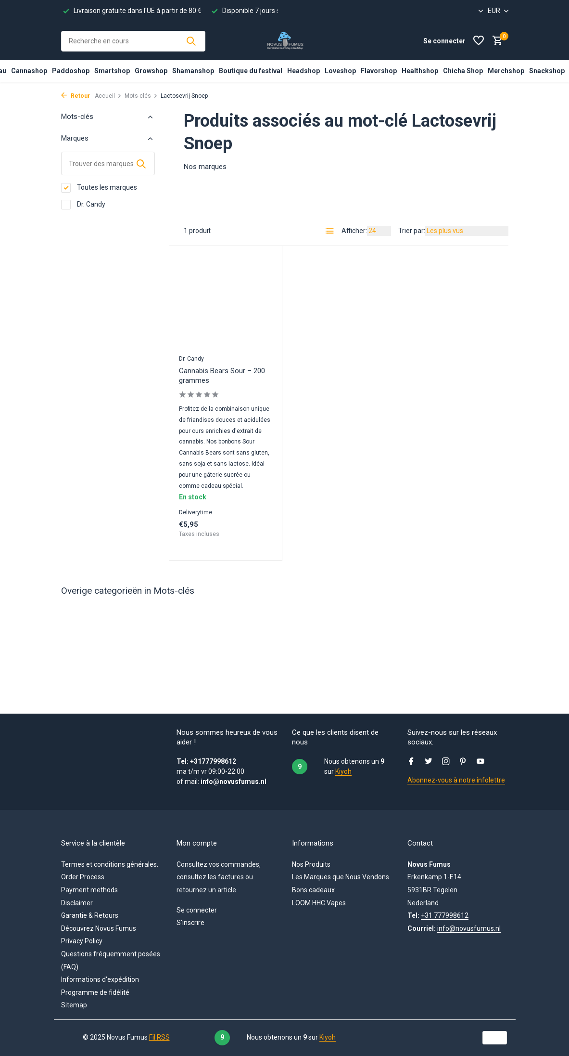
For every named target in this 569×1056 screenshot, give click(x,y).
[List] (330, 231)
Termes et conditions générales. (109, 864)
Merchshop (506, 71)
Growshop (151, 71)
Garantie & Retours (89, 915)
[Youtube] (480, 762)
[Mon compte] (444, 41)
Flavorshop (379, 71)
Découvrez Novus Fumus (98, 928)
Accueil (108, 95)
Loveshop (340, 71)
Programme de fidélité (95, 992)
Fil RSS (159, 1037)
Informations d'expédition (100, 979)
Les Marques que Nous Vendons (340, 877)
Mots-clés (141, 95)
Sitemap (74, 1005)
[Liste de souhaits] (478, 41)
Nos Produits (311, 864)
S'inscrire (190, 922)
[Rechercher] (133, 41)
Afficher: (354, 231)
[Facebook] (411, 762)
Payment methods (89, 890)
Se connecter (197, 910)
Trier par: (411, 231)
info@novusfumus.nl (469, 928)
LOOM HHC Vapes (319, 903)
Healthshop (420, 71)
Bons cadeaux (313, 890)
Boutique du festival (250, 71)
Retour (75, 95)
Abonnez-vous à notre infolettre (456, 780)
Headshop (303, 71)
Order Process (82, 877)
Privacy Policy (81, 941)
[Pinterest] (463, 762)
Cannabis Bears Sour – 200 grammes (222, 375)
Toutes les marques (99, 188)
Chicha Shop (463, 71)
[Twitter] (428, 762)
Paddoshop (70, 71)
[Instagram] (446, 762)
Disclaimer (77, 903)
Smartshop (112, 71)
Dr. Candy (83, 204)
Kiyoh (343, 771)
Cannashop (29, 71)
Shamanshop (193, 71)
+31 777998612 (444, 915)
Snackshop (547, 71)
